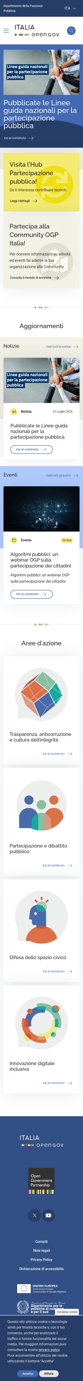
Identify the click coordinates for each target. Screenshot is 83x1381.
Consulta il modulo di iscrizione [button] (35, 278)
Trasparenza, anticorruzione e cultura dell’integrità (40, 737)
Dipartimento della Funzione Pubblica (23, 8)
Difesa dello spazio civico (38, 957)
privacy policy (49, 1350)
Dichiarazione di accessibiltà (41, 1269)
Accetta (27, 1373)
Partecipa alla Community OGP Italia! (34, 235)
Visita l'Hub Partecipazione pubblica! (31, 173)
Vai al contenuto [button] (19, 138)
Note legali (41, 1250)
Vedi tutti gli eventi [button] (62, 476)
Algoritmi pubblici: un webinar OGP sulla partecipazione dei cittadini (40, 560)
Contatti (41, 1242)
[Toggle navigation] (6, 31)
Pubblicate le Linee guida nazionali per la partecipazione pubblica (40, 114)
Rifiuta (48, 1373)
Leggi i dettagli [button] (24, 201)
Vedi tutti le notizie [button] (62, 347)
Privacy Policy (41, 1260)
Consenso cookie (67, 1312)
